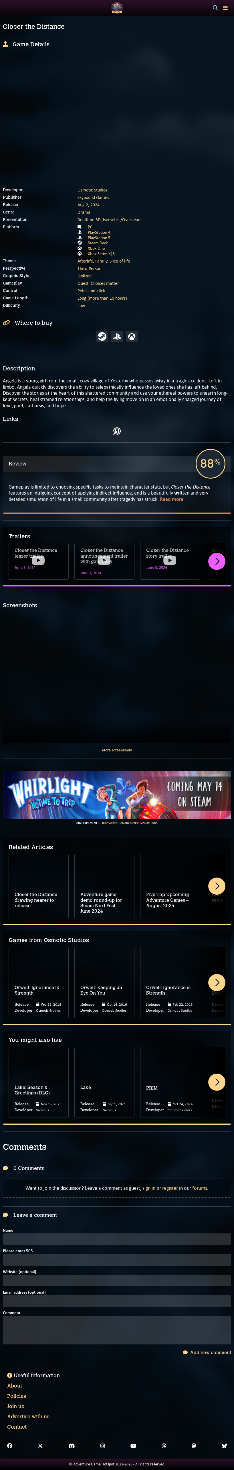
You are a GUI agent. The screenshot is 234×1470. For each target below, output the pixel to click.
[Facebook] (9, 1446)
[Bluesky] (224, 1446)
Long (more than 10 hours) (102, 298)
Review (18, 464)
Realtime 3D (89, 219)
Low (81, 305)
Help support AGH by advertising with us (130, 823)
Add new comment (207, 1352)
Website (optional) (19, 1272)
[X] (40, 1446)
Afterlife (85, 261)
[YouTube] (133, 1446)
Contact (17, 1427)
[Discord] (71, 1446)
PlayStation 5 (99, 237)
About (14, 1386)
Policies (16, 1396)
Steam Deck (98, 242)
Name (8, 1230)
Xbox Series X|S (101, 253)
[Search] (215, 8)
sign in (148, 1188)
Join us (15, 1406)
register (170, 1188)
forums (199, 1188)
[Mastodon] (194, 1446)
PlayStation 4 (99, 232)
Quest (83, 283)
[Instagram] (102, 1446)
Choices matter (105, 283)
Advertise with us (28, 1416)
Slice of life (120, 261)
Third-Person (89, 268)
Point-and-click (91, 290)
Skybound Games (93, 197)
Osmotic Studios (92, 190)
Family (101, 261)
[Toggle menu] (225, 8)
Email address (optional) (24, 1292)
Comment (11, 1313)
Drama (84, 212)
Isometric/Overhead (121, 219)
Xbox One (96, 248)
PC (90, 226)
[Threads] (164, 1446)
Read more (171, 499)
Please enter (18, 1251)
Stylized (85, 276)
